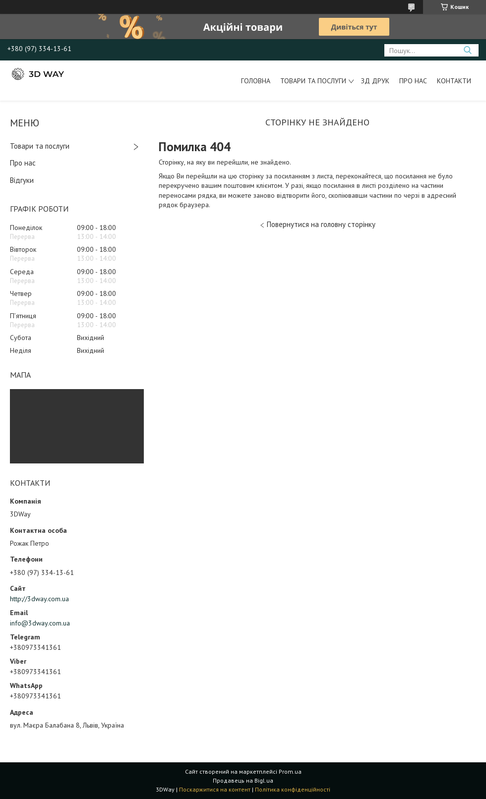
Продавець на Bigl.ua (243, 780)
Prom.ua (290, 771)
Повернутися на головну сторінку (321, 224)
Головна (255, 80)
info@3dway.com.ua (40, 623)
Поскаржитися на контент (214, 789)
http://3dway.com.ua (39, 598)
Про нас (413, 80)
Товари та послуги (313, 80)
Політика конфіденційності (292, 789)
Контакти (454, 80)
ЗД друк (375, 80)
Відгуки (22, 180)
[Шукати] (467, 50)
